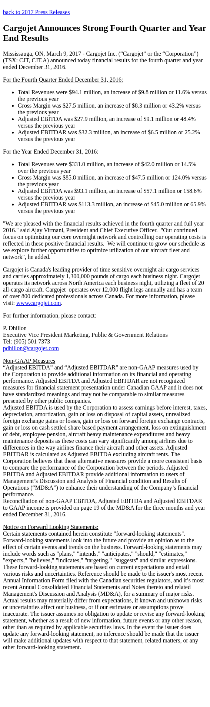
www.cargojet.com (38, 303)
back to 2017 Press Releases (36, 12)
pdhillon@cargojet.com (31, 348)
